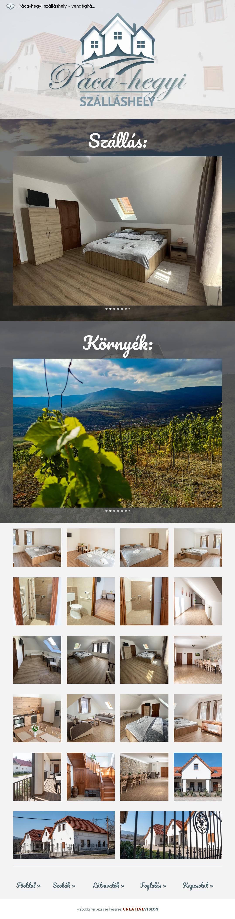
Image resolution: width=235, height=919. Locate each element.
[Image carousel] (117, 233)
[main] (117, 140)
